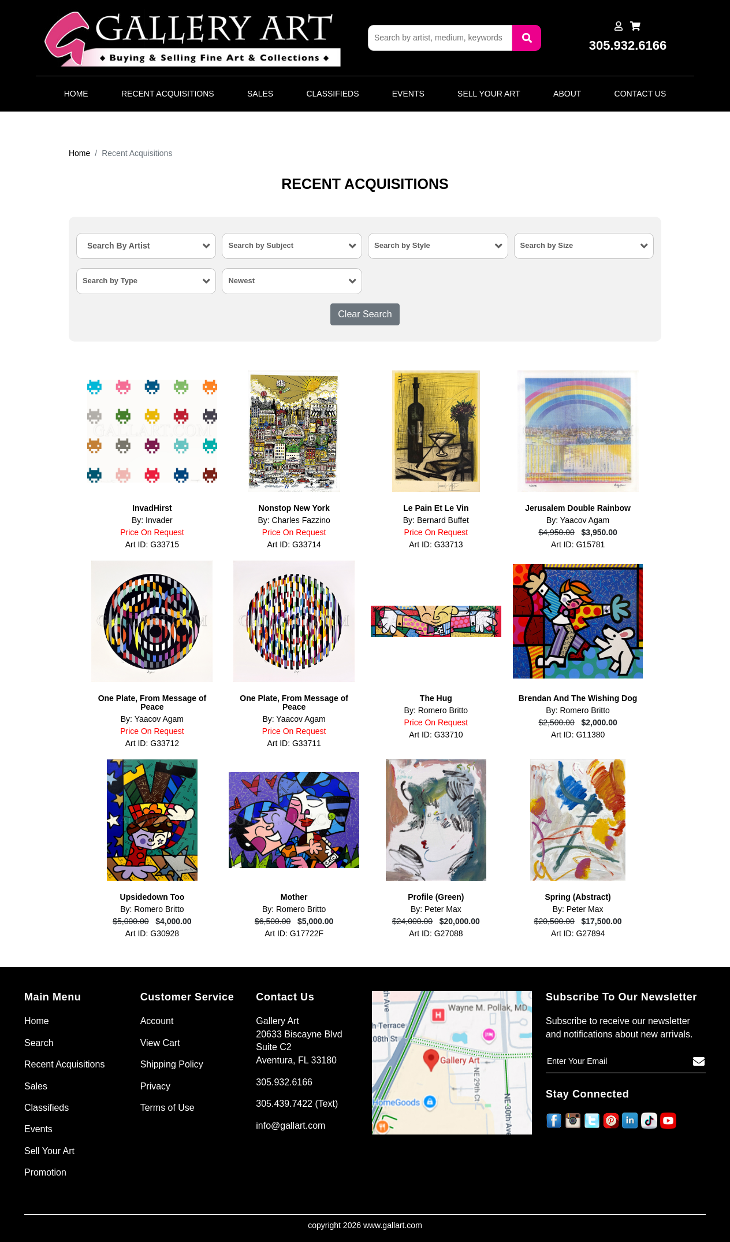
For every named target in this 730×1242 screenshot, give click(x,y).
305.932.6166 (284, 1082)
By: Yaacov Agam (577, 520)
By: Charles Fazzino (294, 520)
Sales (260, 93)
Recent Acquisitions (167, 93)
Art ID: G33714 (294, 544)
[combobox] (146, 246)
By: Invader (152, 520)
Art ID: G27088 (436, 933)
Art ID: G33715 (152, 544)
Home (76, 93)
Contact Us (640, 93)
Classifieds (332, 93)
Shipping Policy (171, 1064)
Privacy (155, 1086)
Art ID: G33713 (436, 544)
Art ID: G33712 (152, 743)
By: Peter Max (436, 909)
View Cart (160, 1043)
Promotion (45, 1172)
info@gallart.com (290, 1125)
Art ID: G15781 (578, 544)
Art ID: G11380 (578, 734)
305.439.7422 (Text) (297, 1103)
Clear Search (365, 314)
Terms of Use (167, 1108)
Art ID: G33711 (294, 743)
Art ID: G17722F (294, 933)
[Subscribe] (699, 1061)
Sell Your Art (488, 93)
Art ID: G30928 (152, 933)
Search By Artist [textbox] (118, 245)
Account (157, 1021)
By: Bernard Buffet (436, 520)
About (567, 93)
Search (39, 1043)
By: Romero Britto (436, 710)
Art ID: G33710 (436, 734)
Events (408, 93)
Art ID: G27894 (578, 933)
